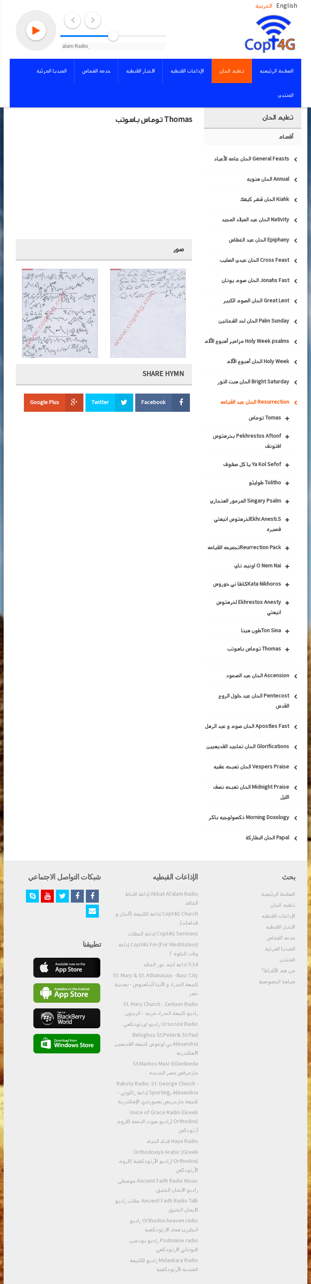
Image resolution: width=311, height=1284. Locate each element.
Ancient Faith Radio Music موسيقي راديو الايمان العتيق (158, 1185)
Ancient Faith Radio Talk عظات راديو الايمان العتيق (156, 1205)
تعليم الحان (283, 905)
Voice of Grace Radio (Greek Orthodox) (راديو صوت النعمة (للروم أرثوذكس (157, 1121)
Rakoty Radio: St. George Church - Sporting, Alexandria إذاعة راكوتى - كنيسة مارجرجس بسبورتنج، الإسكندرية (157, 1092)
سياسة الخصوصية (277, 981)
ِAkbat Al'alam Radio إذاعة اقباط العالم (162, 898)
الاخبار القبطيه (280, 927)
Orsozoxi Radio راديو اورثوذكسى (161, 1024)
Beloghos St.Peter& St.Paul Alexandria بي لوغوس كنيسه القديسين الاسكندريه (156, 1044)
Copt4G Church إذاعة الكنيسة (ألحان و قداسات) (156, 918)
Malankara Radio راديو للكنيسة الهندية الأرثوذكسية (164, 1265)
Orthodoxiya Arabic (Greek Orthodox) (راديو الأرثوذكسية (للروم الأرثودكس (158, 1161)
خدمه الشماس (281, 938)
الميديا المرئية (280, 948)
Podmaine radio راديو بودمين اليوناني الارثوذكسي (163, 1245)
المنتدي (287, 959)
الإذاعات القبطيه (278, 916)
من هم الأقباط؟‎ (278, 970)
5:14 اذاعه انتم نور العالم (170, 964)
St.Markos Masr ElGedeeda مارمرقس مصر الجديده (165, 1068)
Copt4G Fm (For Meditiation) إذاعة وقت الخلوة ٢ (158, 949)
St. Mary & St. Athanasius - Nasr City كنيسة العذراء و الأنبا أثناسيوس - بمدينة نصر (155, 984)
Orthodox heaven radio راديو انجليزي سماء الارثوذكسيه (164, 1225)
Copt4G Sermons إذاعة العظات (163, 933)
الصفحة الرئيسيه (278, 894)
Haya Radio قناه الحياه (172, 1141)
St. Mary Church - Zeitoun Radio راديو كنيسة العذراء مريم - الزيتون (160, 1009)
